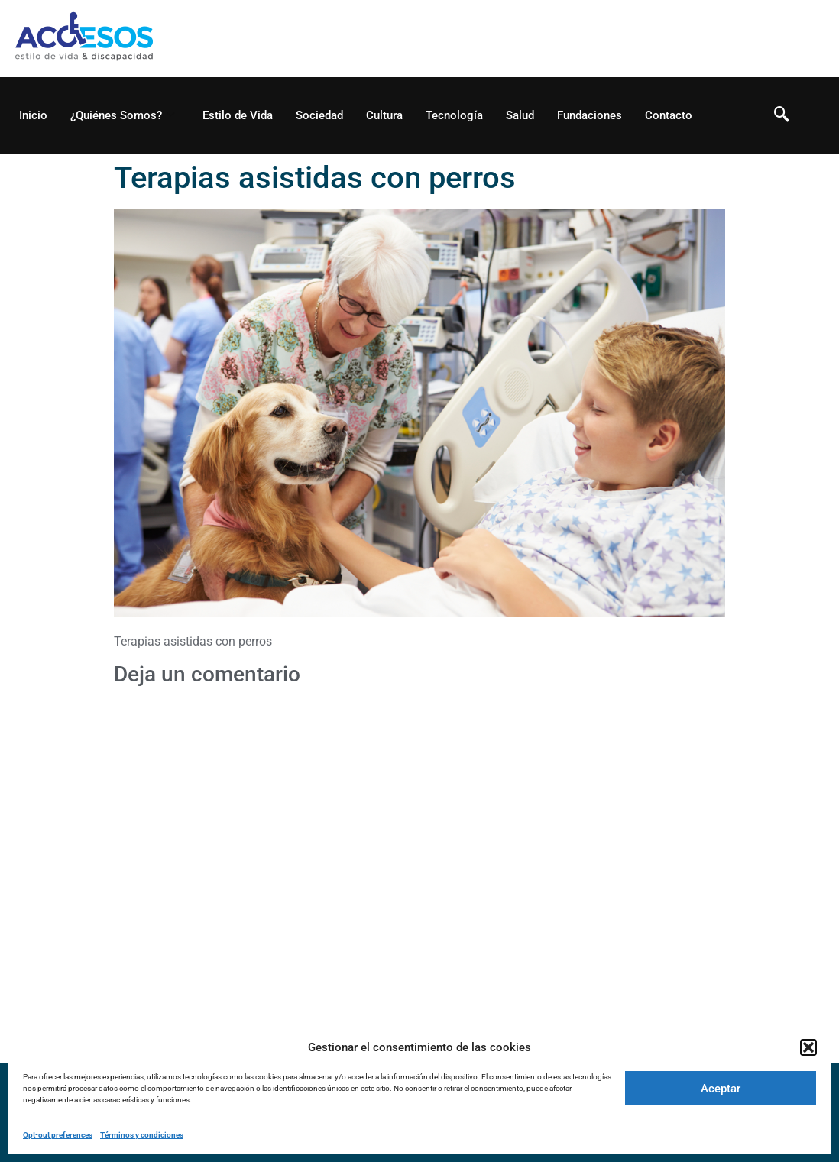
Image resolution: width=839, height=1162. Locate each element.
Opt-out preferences (57, 1135)
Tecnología (454, 115)
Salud (520, 115)
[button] (808, 1047)
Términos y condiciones (141, 1135)
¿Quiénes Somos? (122, 115)
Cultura (384, 115)
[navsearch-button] (781, 115)
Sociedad (319, 115)
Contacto (668, 115)
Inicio (33, 115)
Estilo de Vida (237, 115)
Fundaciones (589, 115)
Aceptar (720, 1089)
